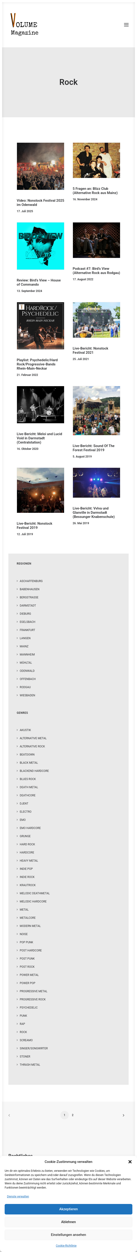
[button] (130, 1161)
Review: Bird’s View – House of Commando (39, 282)
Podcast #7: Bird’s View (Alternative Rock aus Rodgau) (96, 271)
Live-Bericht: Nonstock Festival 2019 (34, 525)
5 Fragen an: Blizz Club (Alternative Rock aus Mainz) (95, 191)
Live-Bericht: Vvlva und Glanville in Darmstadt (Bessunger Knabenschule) (94, 512)
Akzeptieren (68, 1209)
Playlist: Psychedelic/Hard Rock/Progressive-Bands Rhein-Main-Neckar (37, 364)
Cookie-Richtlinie (66, 1245)
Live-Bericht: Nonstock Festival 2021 (90, 350)
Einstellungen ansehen (68, 1235)
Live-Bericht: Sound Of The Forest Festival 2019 (93, 448)
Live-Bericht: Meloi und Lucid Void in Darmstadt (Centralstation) (39, 438)
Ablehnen (68, 1222)
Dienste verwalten (18, 1196)
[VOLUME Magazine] (24, 24)
